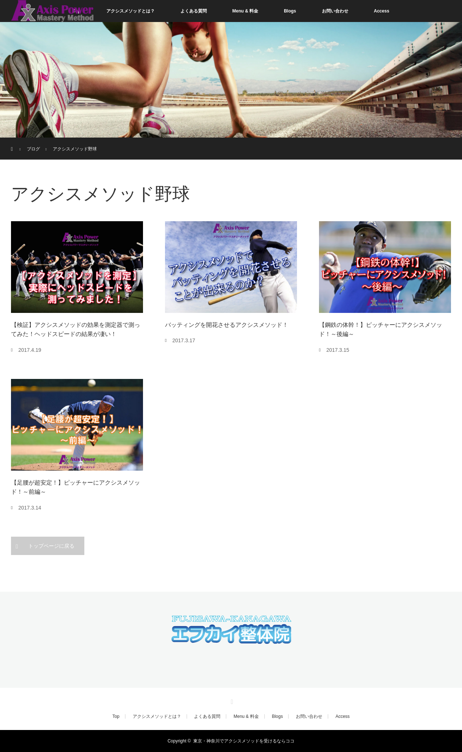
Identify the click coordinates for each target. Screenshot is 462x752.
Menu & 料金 (245, 11)
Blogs (290, 11)
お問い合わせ (335, 11)
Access (381, 11)
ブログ (33, 149)
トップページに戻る (51, 546)
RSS (230, 700)
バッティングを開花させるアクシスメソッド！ (226, 325)
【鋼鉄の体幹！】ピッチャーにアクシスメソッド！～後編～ (380, 329)
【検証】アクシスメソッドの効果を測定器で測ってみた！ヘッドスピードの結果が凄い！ (75, 329)
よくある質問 (193, 11)
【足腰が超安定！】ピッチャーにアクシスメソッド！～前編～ (75, 487)
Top (115, 716)
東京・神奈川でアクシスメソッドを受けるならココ (243, 741)
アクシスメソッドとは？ (130, 11)
